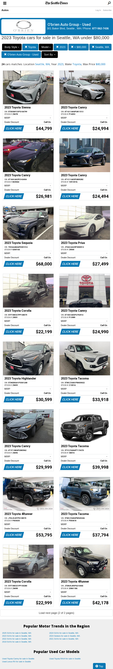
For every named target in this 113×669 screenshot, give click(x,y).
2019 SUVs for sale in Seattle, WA (16, 642)
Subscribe (107, 10)
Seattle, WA (100, 47)
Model (45, 47)
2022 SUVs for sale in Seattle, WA (16, 639)
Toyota (30, 47)
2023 (60, 47)
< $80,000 (78, 47)
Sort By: (49, 54)
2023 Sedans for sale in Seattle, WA (64, 636)
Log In (98, 10)
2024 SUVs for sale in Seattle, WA (63, 633)
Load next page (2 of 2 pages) (56, 612)
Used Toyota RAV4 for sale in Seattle (65, 659)
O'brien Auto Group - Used (21, 54)
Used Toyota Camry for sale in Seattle (18, 659)
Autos (5, 10)
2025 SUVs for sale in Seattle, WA (16, 633)
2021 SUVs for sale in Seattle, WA (63, 639)
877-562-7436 (100, 28)
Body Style (12, 47)
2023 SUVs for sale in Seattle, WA (16, 636)
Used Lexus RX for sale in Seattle (16, 661)
